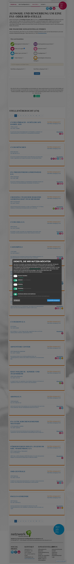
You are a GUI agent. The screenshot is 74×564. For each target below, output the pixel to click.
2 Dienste (20, 277)
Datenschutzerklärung (35, 268)
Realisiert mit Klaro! (56, 303)
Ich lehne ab (17, 300)
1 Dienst (20, 286)
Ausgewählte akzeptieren (53, 300)
